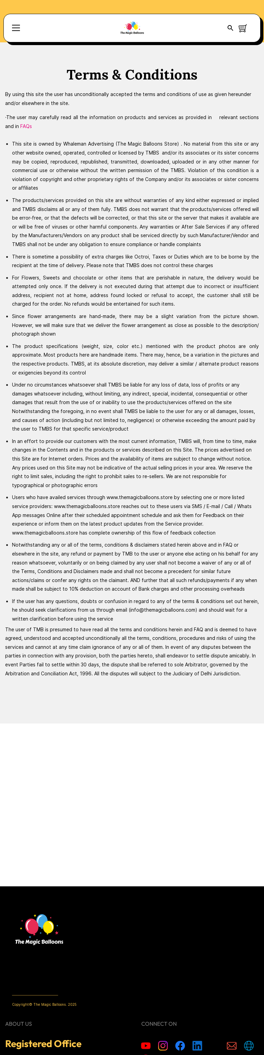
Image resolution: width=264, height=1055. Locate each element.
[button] (230, 28)
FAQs (26, 126)
